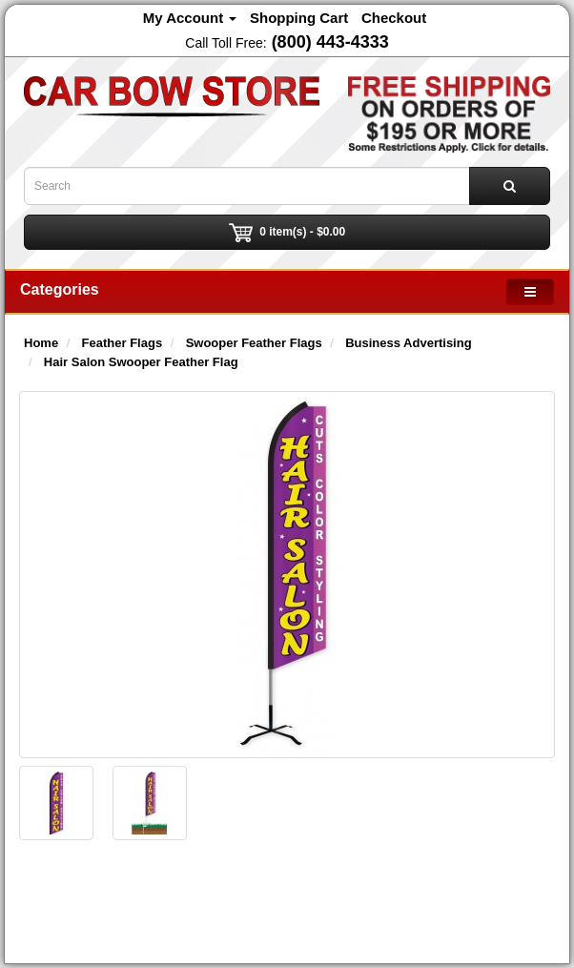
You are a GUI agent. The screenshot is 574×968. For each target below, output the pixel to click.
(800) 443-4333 (330, 41)
